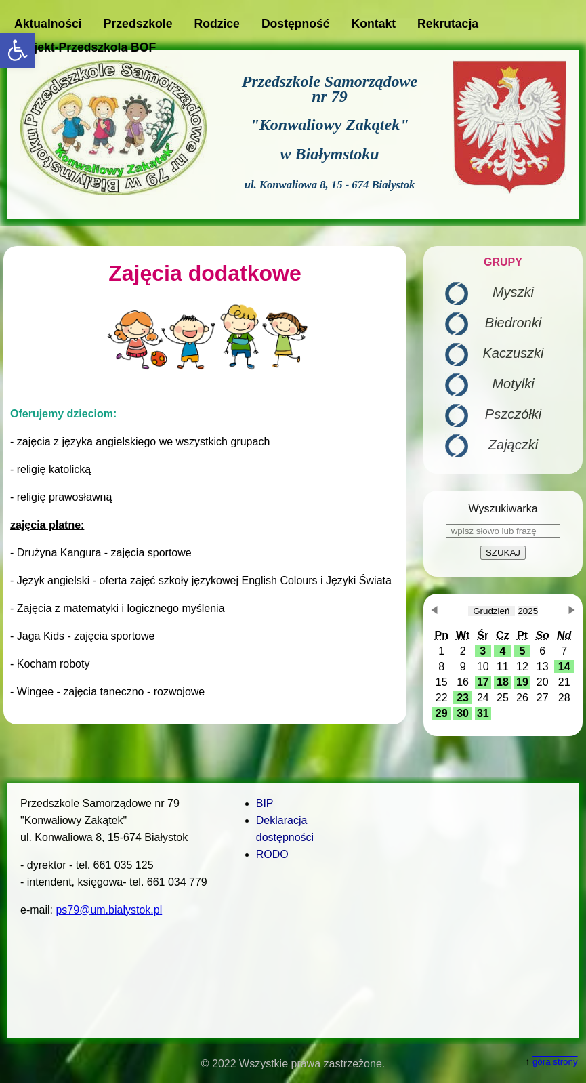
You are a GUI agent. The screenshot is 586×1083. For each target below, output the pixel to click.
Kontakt (374, 23)
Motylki (513, 383)
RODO (272, 854)
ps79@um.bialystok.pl (109, 910)
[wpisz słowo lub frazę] (503, 531)
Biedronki (513, 322)
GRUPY (503, 262)
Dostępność (295, 23)
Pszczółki (513, 414)
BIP (265, 803)
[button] (17, 50)
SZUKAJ (503, 553)
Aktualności (48, 23)
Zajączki (513, 444)
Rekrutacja (447, 23)
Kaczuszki (512, 353)
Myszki (513, 292)
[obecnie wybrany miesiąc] (491, 611)
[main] (204, 485)
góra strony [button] (555, 1062)
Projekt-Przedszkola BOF (85, 47)
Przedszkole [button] (138, 23)
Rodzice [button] (216, 23)
